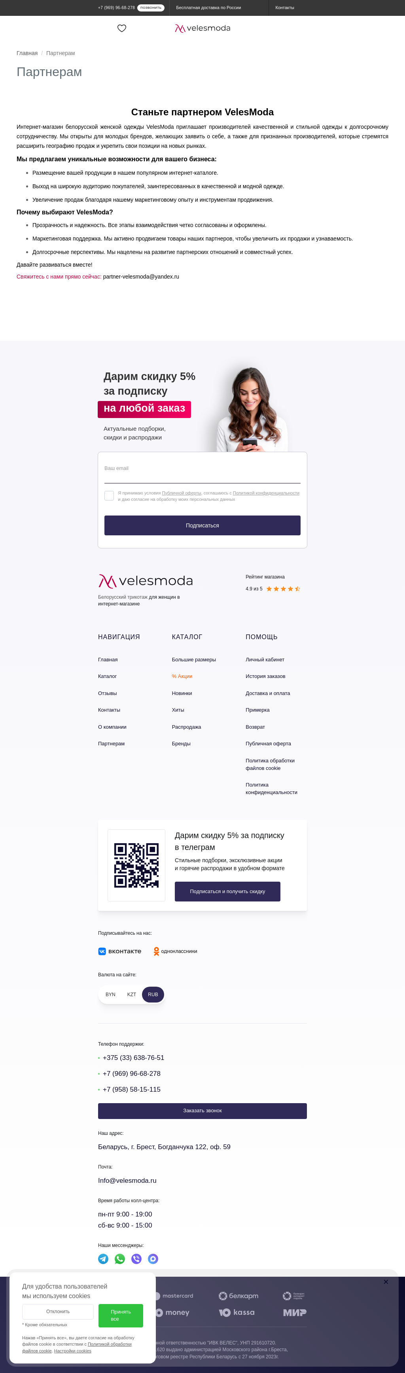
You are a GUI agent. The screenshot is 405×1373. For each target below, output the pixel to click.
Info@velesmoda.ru (127, 1180)
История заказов (265, 676)
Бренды (181, 744)
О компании (112, 727)
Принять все (121, 1315)
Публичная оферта (268, 744)
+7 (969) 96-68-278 (132, 1073)
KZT (131, 994)
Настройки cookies (72, 1350)
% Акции (182, 676)
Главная (27, 53)
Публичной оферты (181, 493)
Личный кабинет (265, 660)
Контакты (109, 710)
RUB (153, 994)
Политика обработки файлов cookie (270, 764)
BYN (110, 994)
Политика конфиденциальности (271, 788)
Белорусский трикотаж (123, 597)
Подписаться (202, 525)
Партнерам (111, 744)
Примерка (257, 710)
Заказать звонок (202, 1110)
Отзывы (107, 693)
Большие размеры (194, 660)
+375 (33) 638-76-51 (133, 1058)
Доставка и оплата (268, 693)
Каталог (107, 676)
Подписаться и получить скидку (227, 891)
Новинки (182, 693)
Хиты (178, 710)
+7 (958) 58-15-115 (132, 1089)
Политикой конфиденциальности (266, 493)
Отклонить (58, 1311)
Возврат (255, 727)
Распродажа (186, 727)
